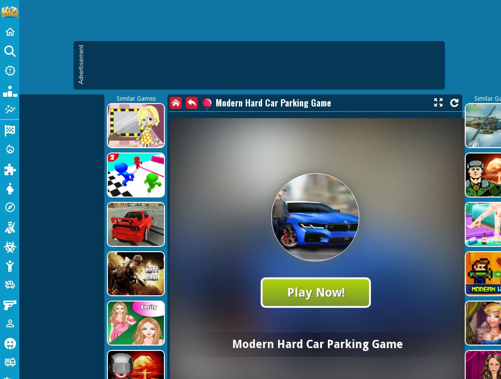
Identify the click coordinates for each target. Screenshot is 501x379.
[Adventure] (9, 207)
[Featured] (9, 109)
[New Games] (9, 70)
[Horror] (9, 342)
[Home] (9, 32)
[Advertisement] (210, 111)
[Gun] (9, 304)
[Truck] (9, 362)
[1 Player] (9, 323)
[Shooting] (9, 226)
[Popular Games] (9, 90)
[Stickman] (9, 265)
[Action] (9, 149)
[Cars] (9, 284)
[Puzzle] (9, 168)
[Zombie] (9, 246)
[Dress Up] (9, 187)
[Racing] (9, 129)
